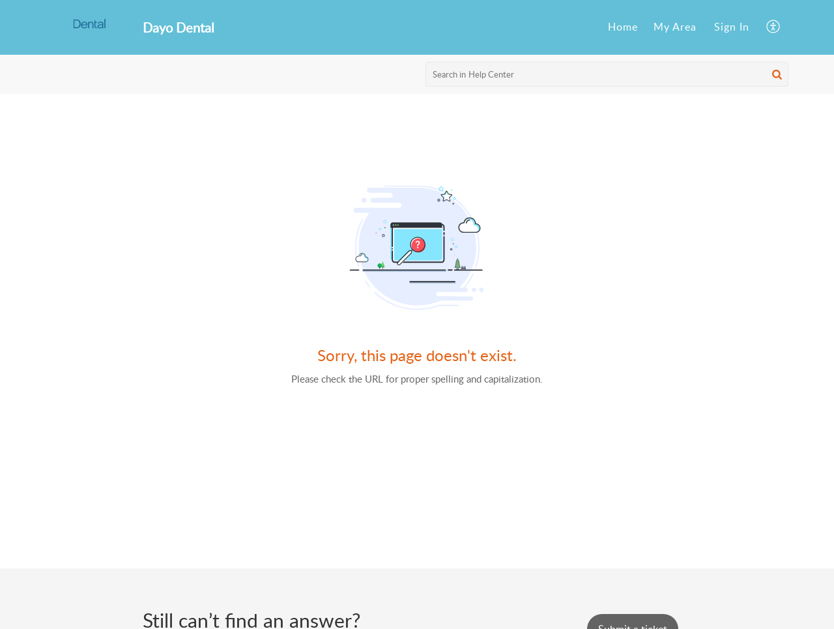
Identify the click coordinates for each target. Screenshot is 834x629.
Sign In (731, 27)
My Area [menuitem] (675, 27)
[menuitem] (622, 27)
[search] (607, 74)
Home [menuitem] (623, 27)
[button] (777, 74)
